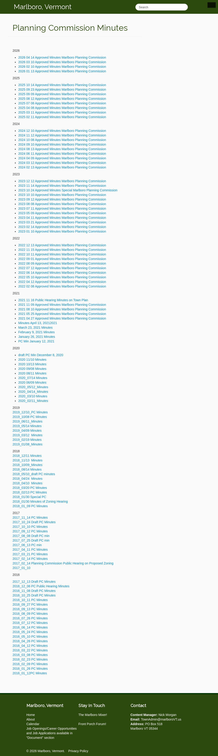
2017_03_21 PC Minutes (30, 554)
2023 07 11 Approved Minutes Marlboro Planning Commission (62, 208)
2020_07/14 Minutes (32, 378)
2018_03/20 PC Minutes (30, 488)
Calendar (32, 724)
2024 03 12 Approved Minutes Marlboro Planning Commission (62, 163)
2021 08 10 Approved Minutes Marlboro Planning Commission (62, 309)
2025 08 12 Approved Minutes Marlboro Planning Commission (62, 98)
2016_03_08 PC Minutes (30, 655)
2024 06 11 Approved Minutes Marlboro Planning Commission (62, 153)
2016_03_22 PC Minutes (30, 650)
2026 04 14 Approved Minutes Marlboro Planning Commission (62, 57)
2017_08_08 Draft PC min (31, 536)
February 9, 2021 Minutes (36, 332)
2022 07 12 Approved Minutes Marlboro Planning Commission (62, 268)
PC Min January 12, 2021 (36, 341)
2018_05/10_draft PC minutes (34, 474)
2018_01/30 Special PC (29, 497)
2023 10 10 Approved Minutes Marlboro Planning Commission (62, 195)
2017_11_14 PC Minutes (30, 517)
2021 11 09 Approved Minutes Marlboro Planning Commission (62, 304)
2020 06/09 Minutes (32, 382)
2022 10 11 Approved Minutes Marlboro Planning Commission (62, 254)
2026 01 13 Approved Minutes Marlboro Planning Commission (62, 71)
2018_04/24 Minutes (27, 478)
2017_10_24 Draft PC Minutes (34, 522)
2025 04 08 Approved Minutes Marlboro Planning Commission (62, 108)
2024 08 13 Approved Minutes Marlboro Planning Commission (62, 149)
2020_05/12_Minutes (33, 387)
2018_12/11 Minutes (27, 456)
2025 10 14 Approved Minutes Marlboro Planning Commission (62, 85)
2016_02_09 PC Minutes (30, 664)
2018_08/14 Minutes (27, 469)
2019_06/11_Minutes (27, 421)
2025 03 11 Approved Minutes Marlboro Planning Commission (62, 112)
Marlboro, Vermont (43, 7)
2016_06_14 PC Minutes (30, 627)
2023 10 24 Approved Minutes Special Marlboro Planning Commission (67, 190)
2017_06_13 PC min (27, 545)
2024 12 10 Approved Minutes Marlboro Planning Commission (62, 131)
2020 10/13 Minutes (32, 364)
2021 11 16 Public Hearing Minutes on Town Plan (53, 300)
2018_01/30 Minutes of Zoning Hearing (40, 501)
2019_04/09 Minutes (27, 430)
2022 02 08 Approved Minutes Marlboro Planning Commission (62, 286)
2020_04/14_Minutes (33, 391)
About (30, 719)
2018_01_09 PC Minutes (30, 506)
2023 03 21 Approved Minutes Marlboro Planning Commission (62, 222)
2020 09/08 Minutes (32, 369)
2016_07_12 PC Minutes (30, 623)
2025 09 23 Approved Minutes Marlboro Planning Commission (62, 89)
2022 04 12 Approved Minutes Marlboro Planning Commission (62, 282)
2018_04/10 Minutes (27, 483)
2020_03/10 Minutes (32, 396)
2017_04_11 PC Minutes (30, 549)
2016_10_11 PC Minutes (30, 600)
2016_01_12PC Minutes (30, 673)
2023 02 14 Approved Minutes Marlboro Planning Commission (62, 227)
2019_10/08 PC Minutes (30, 417)
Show (211, 5)
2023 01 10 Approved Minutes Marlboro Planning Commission (62, 231)
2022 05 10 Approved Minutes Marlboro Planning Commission (62, 277)
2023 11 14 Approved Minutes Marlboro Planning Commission (62, 185)
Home (30, 715)
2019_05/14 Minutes (27, 426)
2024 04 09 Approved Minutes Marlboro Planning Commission (62, 158)
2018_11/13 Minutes (27, 460)
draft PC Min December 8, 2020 (40, 355)
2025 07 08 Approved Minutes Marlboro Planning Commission (62, 103)
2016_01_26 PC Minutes (30, 668)
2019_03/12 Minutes (27, 435)
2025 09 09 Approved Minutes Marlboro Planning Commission (62, 94)
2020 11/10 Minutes (32, 359)
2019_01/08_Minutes (27, 444)
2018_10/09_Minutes (27, 465)
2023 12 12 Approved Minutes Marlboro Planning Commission (62, 181)
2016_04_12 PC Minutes (30, 646)
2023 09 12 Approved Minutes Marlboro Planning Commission (62, 199)
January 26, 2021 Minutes (36, 337)
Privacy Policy (78, 751)
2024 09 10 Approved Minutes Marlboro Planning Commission (62, 144)
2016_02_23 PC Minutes (30, 659)
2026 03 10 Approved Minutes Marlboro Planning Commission (62, 62)
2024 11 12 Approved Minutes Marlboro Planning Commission (62, 135)
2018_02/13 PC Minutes (30, 492)
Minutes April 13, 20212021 (38, 323)
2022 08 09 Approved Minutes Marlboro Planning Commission (62, 263)
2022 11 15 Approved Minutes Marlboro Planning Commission (62, 250)
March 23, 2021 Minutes (35, 327)
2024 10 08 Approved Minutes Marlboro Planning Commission (62, 140)
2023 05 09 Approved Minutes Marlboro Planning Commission (62, 213)
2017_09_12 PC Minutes (30, 531)
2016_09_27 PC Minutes (30, 604)
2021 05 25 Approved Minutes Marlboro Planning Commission (62, 314)
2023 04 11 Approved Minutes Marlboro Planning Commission (62, 217)
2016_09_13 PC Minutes (30, 609)
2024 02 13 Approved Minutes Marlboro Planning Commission (62, 167)
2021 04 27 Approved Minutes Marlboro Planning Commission (62, 318)
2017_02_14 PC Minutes (30, 559)
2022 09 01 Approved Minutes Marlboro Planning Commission (62, 259)
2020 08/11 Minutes (32, 373)
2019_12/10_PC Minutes (30, 412)
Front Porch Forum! (92, 724)
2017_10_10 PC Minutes (30, 526)
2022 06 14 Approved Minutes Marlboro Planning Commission (62, 272)
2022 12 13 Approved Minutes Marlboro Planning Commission (62, 245)
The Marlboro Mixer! (93, 715)
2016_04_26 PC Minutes (30, 641)
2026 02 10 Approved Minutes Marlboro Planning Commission (62, 66)
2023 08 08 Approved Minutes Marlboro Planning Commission (62, 204)
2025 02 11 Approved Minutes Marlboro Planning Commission (62, 117)
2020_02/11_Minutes (33, 401)
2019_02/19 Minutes (27, 440)
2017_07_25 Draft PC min (31, 540)
